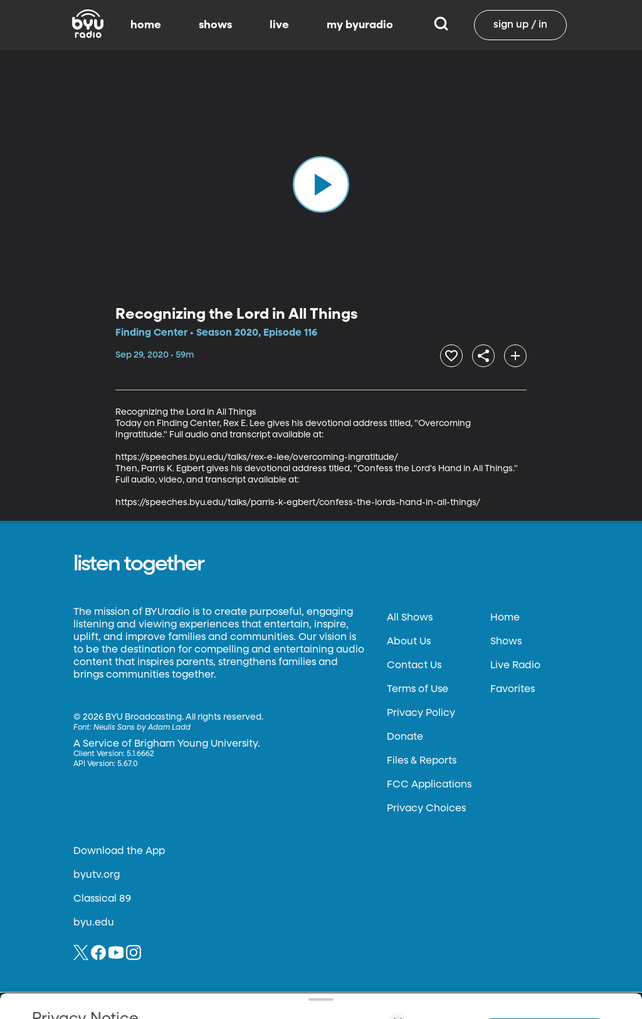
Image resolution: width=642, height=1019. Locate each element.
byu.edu (93, 919)
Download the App (119, 848)
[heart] (429, 353)
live (279, 25)
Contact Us (414, 662)
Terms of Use (417, 686)
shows (215, 25)
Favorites (512, 686)
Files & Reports (421, 757)
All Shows (410, 614)
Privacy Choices (426, 805)
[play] (321, 184)
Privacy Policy (421, 710)
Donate (405, 733)
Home (505, 614)
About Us (409, 638)
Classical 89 (102, 895)
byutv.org (96, 872)
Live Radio (515, 662)
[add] (511, 353)
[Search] (441, 25)
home (145, 25)
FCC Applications (429, 781)
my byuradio (360, 25)
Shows (506, 638)
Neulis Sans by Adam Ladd (142, 724)
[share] (470, 353)
